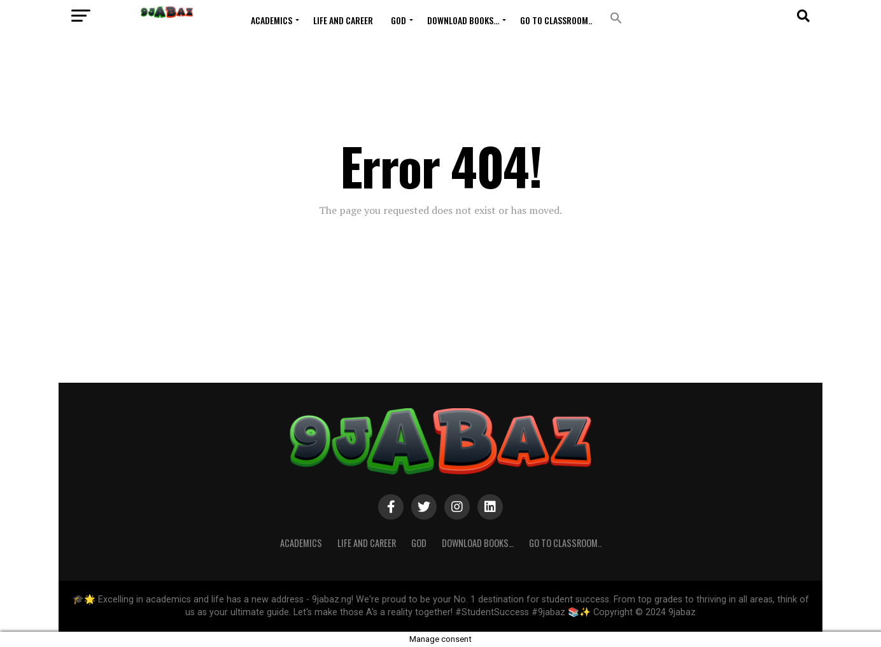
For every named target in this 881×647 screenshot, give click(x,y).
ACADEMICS (271, 20)
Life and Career (343, 20)
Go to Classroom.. (556, 20)
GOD (398, 20)
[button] (616, 18)
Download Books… (463, 20)
